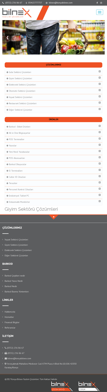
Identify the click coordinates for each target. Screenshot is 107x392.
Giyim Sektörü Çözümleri (53, 78)
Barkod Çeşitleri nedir (15, 275)
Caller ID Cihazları (53, 176)
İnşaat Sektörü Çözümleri (53, 97)
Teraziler (53, 183)
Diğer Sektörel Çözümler (53, 109)
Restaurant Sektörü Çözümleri (53, 103)
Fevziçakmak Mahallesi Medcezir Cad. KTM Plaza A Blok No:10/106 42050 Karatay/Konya (41, 365)
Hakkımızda (10, 311)
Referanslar (10, 327)
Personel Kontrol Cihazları (53, 189)
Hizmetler (9, 317)
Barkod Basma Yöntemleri (17, 291)
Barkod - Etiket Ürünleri (53, 126)
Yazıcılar (53, 145)
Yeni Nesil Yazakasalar (53, 151)
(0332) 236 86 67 (12, 2)
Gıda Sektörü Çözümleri (53, 72)
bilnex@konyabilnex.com (59, 2)
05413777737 (34, 2)
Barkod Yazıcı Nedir (14, 281)
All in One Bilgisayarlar (53, 132)
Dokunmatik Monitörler (53, 201)
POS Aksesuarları (53, 157)
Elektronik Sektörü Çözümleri (53, 84)
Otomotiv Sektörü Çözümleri (53, 90)
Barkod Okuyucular (53, 164)
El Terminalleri (53, 170)
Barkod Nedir (11, 286)
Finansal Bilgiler (12, 322)
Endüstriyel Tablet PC (53, 195)
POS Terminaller (53, 139)
